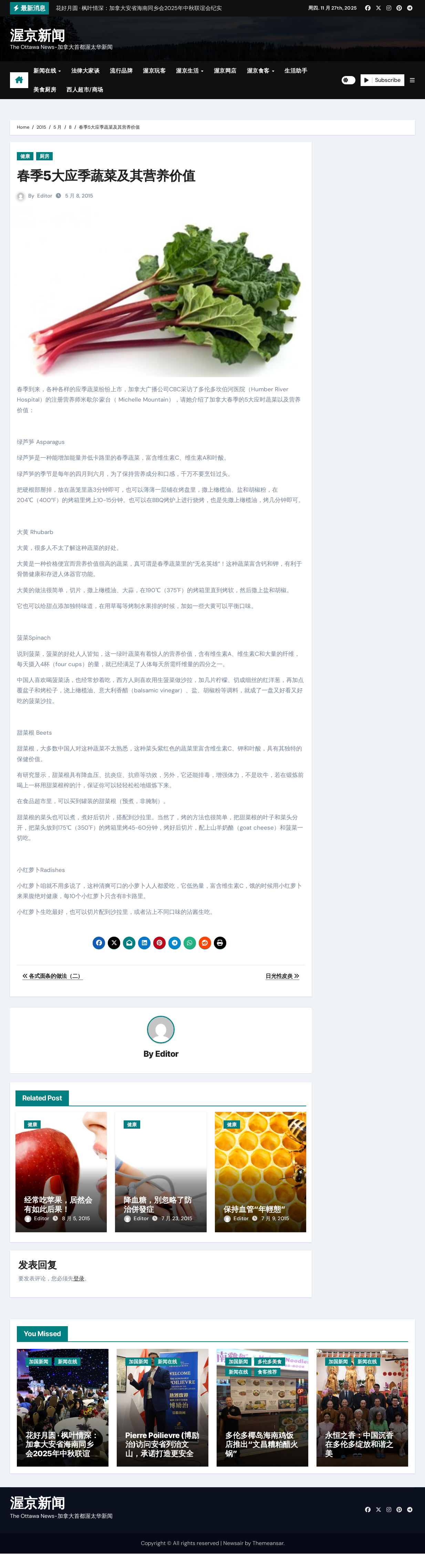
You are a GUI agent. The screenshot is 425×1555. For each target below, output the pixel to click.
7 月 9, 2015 (275, 1218)
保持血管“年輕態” (255, 1209)
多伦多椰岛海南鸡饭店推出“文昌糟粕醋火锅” (261, 1445)
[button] (412, 80)
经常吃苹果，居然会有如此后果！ (58, 1205)
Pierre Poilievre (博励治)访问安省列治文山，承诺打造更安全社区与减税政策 (162, 1450)
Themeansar (267, 1544)
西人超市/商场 (84, 89)
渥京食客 (259, 70)
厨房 (44, 156)
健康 (25, 156)
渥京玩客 (154, 70)
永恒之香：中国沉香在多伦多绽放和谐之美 (359, 1445)
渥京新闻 (37, 35)
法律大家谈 (85, 70)
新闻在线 (45, 70)
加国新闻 (38, 1360)
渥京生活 (188, 70)
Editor (44, 195)
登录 (78, 1277)
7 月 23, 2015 (177, 1218)
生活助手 (295, 70)
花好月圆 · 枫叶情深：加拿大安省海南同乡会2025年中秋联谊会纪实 (62, 1450)
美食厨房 (44, 89)
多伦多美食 (270, 1360)
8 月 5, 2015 (76, 1218)
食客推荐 (267, 1370)
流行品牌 (121, 70)
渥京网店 (225, 70)
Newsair (233, 1544)
